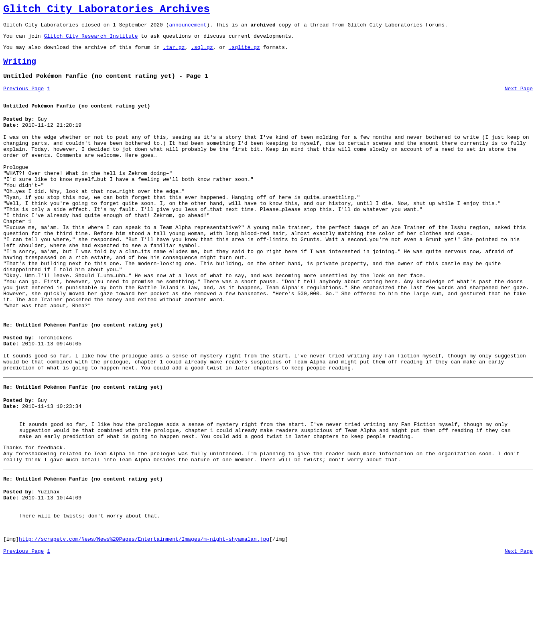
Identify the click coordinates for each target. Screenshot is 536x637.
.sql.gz (202, 53)
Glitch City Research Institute (91, 40)
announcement (188, 28)
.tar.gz (174, 53)
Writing (19, 68)
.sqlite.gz (244, 53)
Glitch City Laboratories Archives (106, 10)
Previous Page (23, 98)
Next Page (519, 98)
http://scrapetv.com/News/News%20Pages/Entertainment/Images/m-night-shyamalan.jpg (144, 616)
